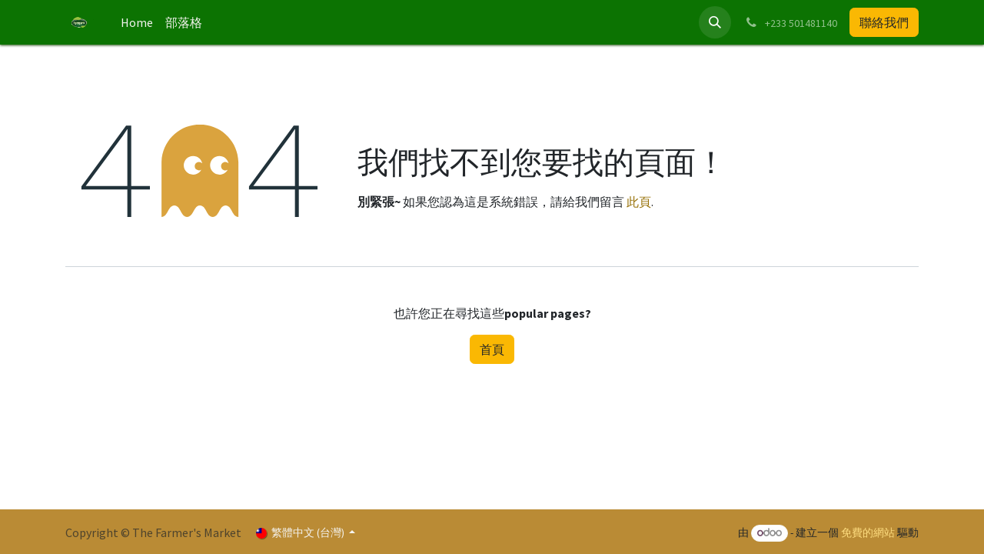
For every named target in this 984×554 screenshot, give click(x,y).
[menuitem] (137, 22)
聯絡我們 (884, 22)
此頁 (639, 201)
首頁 (492, 349)
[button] (715, 22)
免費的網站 (868, 532)
